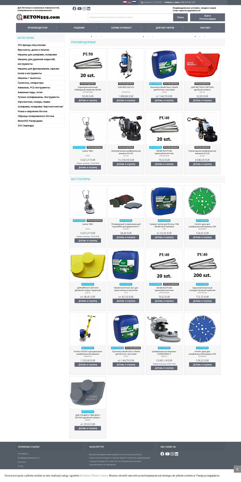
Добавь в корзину (88, 100)
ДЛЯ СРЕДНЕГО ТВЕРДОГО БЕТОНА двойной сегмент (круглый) (88, 418)
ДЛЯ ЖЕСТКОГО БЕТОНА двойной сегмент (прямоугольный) (206, 90)
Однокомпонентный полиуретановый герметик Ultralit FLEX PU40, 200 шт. (206, 290)
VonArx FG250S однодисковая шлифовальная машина (88, 353)
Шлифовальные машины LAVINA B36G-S (166, 353)
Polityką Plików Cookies (95, 475)
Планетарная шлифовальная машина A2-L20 (206, 152)
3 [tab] (100, 37)
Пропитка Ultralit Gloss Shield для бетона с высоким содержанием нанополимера (166, 90)
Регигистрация (208, 19)
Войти (207, 16)
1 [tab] (91, 37)
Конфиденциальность (29, 458)
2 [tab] (96, 37)
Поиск (180, 17)
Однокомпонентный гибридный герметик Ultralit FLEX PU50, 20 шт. (88, 90)
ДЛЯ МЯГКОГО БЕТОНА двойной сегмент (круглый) (88, 289)
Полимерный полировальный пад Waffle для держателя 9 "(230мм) (127, 227)
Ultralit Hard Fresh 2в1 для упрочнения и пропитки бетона (127, 290)
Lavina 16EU (88, 151)
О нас (20, 466)
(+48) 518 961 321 (187, 2)
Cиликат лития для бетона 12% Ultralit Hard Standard (167, 225)
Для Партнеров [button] (170, 28)
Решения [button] (85, 28)
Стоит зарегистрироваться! (187, 10)
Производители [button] (42, 28)
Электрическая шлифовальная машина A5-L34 (127, 152)
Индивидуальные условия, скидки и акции (194, 8)
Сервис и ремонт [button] (126, 28)
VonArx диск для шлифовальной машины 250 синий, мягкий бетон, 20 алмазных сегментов (205, 354)
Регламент (23, 454)
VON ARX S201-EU (127, 88)
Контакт (205, 28)
